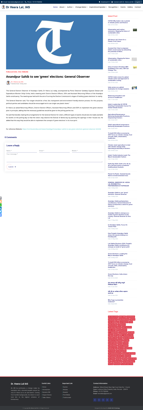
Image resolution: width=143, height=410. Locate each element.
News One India (112, 324)
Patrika (131, 322)
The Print (132, 319)
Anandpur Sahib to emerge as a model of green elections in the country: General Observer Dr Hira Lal (119, 215)
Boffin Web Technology (114, 408)
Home (55, 7)
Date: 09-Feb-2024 (113, 140)
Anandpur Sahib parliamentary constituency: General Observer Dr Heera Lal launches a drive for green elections (120, 203)
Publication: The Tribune (17, 72)
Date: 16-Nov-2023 (113, 62)
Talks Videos (46, 397)
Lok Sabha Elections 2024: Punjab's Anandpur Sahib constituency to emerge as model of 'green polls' (120, 245)
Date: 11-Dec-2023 (113, 99)
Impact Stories (47, 395)
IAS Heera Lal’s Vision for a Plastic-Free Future (117, 40)
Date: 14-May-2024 (113, 188)
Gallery (130, 7)
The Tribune (111, 358)
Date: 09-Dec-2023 (113, 91)
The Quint (126, 340)
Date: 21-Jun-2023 (112, 286)
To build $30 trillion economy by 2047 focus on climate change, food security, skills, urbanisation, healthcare (120, 135)
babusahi (124, 358)
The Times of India (113, 317)
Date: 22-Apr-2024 (113, 169)
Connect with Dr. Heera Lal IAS (123, 2)
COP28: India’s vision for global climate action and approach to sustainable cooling (118, 78)
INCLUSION (131, 332)
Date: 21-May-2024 (113, 239)
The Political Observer (129, 361)
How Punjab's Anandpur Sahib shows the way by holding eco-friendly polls (118, 235)
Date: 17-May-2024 (113, 220)
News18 (120, 343)
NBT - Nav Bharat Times (126, 335)
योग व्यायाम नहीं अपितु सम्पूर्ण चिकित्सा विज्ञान (116, 283)
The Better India (112, 337)
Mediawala (117, 364)
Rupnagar (118, 358)
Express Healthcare (128, 337)
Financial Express (112, 319)
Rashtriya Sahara (112, 348)
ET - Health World (113, 332)
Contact (138, 7)
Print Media (66, 395)
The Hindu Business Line (114, 353)
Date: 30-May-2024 (113, 257)
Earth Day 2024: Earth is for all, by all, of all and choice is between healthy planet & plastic (119, 165)
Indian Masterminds (124, 319)
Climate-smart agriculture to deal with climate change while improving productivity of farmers (119, 146)
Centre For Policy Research (115, 340)
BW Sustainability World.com (116, 356)
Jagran (117, 322)
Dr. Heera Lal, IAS (17, 82)
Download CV (105, 2)
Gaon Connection (126, 327)
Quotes (65, 387)
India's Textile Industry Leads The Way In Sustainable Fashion (119, 156)
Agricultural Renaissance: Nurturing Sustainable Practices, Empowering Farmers (119, 116)
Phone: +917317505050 (34, 2)
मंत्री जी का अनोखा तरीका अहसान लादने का (118, 292)
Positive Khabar (112, 345)
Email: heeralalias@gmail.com (13, 2)
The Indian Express (117, 361)
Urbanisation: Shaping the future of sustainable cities (119, 59)
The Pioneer (111, 351)
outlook (120, 337)
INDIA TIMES (122, 317)
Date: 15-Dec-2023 (113, 110)
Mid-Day (110, 364)
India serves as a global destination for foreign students (118, 88)
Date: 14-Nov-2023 (113, 53)
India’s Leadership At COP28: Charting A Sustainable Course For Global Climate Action (119, 105)
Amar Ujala (111, 322)
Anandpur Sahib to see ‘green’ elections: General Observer (118, 193)
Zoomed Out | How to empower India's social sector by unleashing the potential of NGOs (119, 49)
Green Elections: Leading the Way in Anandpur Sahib (117, 254)
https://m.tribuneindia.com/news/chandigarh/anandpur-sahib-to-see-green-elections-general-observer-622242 (61, 129)
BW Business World (121, 330)
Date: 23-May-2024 (113, 249)
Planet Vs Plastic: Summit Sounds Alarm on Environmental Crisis (119, 174)
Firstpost (110, 335)
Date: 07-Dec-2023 (113, 82)
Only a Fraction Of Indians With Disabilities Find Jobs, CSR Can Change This (118, 68)
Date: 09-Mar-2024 (113, 150)
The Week (125, 343)
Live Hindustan (124, 322)
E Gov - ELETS (111, 330)
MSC (109, 361)
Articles (65, 389)
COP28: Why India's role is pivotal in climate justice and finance (119, 21)
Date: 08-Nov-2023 (113, 43)
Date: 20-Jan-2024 (112, 120)
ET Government (123, 332)
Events (123, 7)
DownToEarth (128, 348)
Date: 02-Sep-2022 (113, 295)
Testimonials (67, 397)
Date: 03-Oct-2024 (113, 278)
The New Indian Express (114, 327)
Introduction (46, 389)
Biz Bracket (128, 356)
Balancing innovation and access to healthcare (116, 96)
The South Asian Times (127, 364)
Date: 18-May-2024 (113, 196)
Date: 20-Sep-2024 (113, 269)
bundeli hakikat (112, 343)
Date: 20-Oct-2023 (113, 25)
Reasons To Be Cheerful (128, 353)
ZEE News (116, 335)
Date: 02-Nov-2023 (113, 35)
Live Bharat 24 (121, 324)
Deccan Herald (132, 358)
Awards (65, 392)
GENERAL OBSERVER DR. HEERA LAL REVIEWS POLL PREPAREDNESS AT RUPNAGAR (119, 184)
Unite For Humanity (123, 345)
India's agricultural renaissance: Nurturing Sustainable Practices (118, 125)
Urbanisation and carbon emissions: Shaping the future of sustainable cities (119, 31)
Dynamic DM (46, 392)
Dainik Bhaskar (131, 317)
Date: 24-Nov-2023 (113, 72)
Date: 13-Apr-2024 (113, 159)
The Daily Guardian (121, 351)
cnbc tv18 (120, 348)
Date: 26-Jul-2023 (112, 304)
